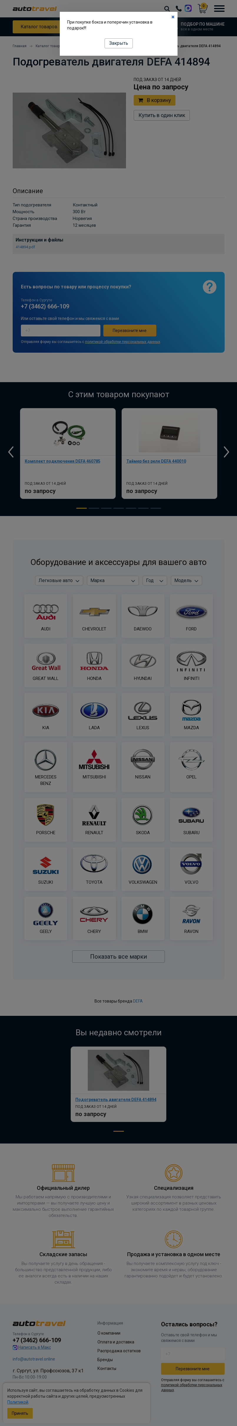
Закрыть (118, 43)
